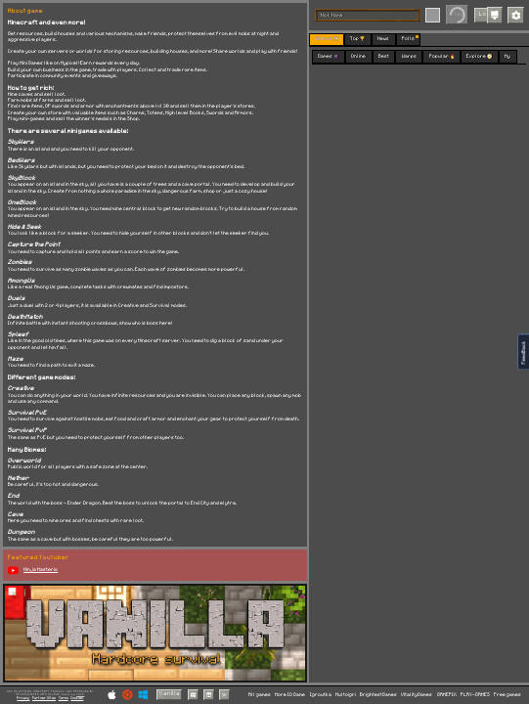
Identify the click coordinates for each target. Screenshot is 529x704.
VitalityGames (416, 694)
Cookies (76, 697)
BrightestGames (378, 694)
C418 (80, 694)
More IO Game (290, 694)
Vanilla (169, 693)
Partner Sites (44, 697)
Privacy (23, 697)
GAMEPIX (447, 694)
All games (259, 694)
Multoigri (345, 694)
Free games (507, 694)
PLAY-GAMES (475, 694)
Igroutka (320, 694)
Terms (63, 697)
